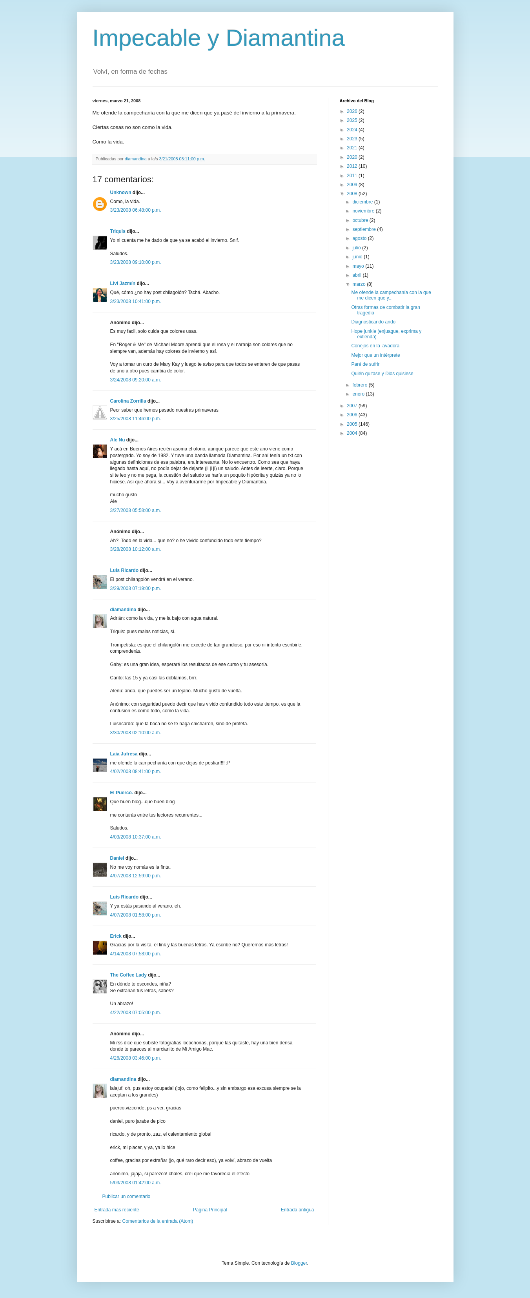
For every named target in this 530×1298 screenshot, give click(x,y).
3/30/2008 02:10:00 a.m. (135, 732)
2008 (353, 193)
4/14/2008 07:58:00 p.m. (135, 954)
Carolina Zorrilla (128, 401)
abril (357, 275)
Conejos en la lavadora (375, 346)
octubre (360, 220)
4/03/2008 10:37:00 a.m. (135, 837)
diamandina (123, 609)
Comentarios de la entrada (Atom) (157, 1221)
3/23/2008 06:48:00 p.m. (135, 210)
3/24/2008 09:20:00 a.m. (135, 380)
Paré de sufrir (365, 364)
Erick (116, 936)
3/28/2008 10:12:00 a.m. (135, 549)
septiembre (364, 229)
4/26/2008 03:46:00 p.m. (135, 1058)
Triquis (118, 231)
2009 (353, 184)
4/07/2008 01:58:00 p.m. (135, 915)
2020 (353, 157)
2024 (353, 130)
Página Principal (210, 1210)
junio (358, 257)
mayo (358, 266)
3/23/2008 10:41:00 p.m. (135, 301)
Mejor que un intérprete (375, 355)
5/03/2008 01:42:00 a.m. (135, 1182)
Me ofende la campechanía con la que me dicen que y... (391, 295)
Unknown (120, 192)
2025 (353, 120)
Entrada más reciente (117, 1210)
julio (357, 248)
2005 (353, 424)
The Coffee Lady (128, 975)
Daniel (117, 858)
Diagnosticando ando (373, 322)
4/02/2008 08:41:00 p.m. (135, 771)
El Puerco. (121, 792)
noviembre (363, 211)
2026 (353, 111)
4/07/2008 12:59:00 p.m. (135, 876)
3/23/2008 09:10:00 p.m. (135, 262)
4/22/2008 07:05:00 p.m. (135, 1012)
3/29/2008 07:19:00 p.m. (135, 588)
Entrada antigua (297, 1210)
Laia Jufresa (124, 754)
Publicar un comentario (126, 1196)
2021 (353, 148)
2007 (353, 405)
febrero (360, 385)
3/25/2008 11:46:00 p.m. (135, 418)
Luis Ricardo (124, 570)
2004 (353, 433)
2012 (353, 166)
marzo (359, 284)
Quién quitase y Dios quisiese (382, 373)
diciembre (363, 202)
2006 (353, 415)
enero (359, 394)
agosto (360, 238)
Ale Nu (117, 440)
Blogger (299, 1263)
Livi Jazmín (123, 283)
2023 (353, 139)
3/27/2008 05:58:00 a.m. (135, 510)
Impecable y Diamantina (219, 38)
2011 (353, 175)
